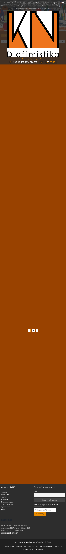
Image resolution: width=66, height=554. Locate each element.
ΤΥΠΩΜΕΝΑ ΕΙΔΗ (46, 546)
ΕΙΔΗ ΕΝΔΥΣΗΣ (33, 546)
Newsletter (4, 492)
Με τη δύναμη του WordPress (23, 542)
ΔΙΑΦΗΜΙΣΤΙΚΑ (21, 546)
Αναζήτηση (40, 514)
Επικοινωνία (5, 494)
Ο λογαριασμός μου (7, 502)
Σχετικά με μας (5, 507)
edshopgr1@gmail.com (11, 533)
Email (35, 492)
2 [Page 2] (33, 331)
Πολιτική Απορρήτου (7, 504)
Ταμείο (3, 509)
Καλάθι (3, 497)
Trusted (39, 542)
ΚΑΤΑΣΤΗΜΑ (9, 546)
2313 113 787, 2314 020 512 (23, 62)
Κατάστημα (4, 499)
